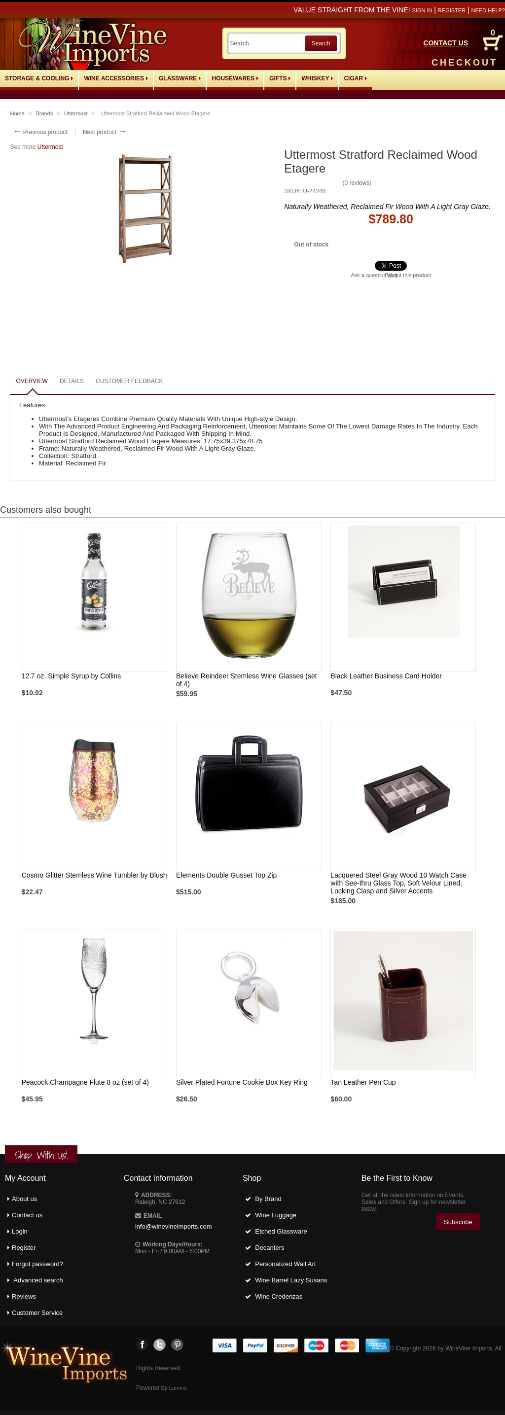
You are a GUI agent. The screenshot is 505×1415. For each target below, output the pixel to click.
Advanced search (38, 1280)
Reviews (24, 1296)
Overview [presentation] (31, 381)
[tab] (31, 382)
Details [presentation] (72, 381)
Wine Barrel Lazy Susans (291, 1280)
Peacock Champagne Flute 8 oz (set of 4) (85, 1082)
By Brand (268, 1199)
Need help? (488, 10)
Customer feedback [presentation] (129, 381)
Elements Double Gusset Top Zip (226, 875)
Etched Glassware (281, 1231)
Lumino (178, 1388)
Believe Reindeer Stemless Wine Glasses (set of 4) (246, 680)
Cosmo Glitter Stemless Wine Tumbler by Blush (94, 875)
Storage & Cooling (39, 78)
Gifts (279, 78)
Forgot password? (37, 1264)
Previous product (39, 132)
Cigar (355, 78)
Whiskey (317, 78)
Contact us (27, 1215)
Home (17, 113)
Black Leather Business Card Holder (386, 676)
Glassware (180, 78)
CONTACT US (445, 43)
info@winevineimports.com (173, 1226)
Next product (105, 132)
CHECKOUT (465, 63)
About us (24, 1199)
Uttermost (76, 113)
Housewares (235, 78)
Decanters (269, 1247)
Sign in (422, 10)
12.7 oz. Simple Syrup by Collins (71, 676)
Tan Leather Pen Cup (363, 1082)
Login (20, 1231)
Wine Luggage (275, 1215)
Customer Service (37, 1312)
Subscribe (458, 1222)
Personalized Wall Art (285, 1264)
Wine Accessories (116, 78)
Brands (44, 113)
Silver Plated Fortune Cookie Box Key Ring (242, 1082)
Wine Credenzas (278, 1296)
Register (452, 10)
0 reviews (356, 182)
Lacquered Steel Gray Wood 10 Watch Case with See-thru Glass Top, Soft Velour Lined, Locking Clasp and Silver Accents (398, 883)
